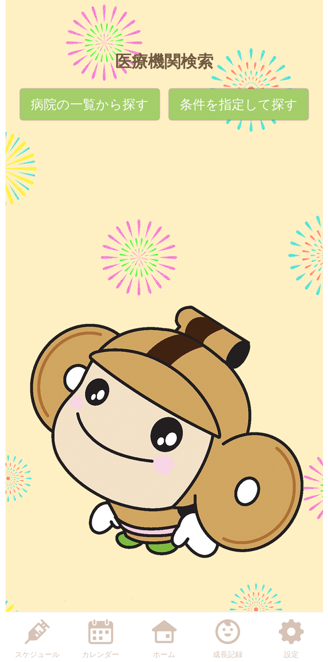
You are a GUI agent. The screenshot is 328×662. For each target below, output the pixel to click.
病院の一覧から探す (90, 104)
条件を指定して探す (239, 104)
